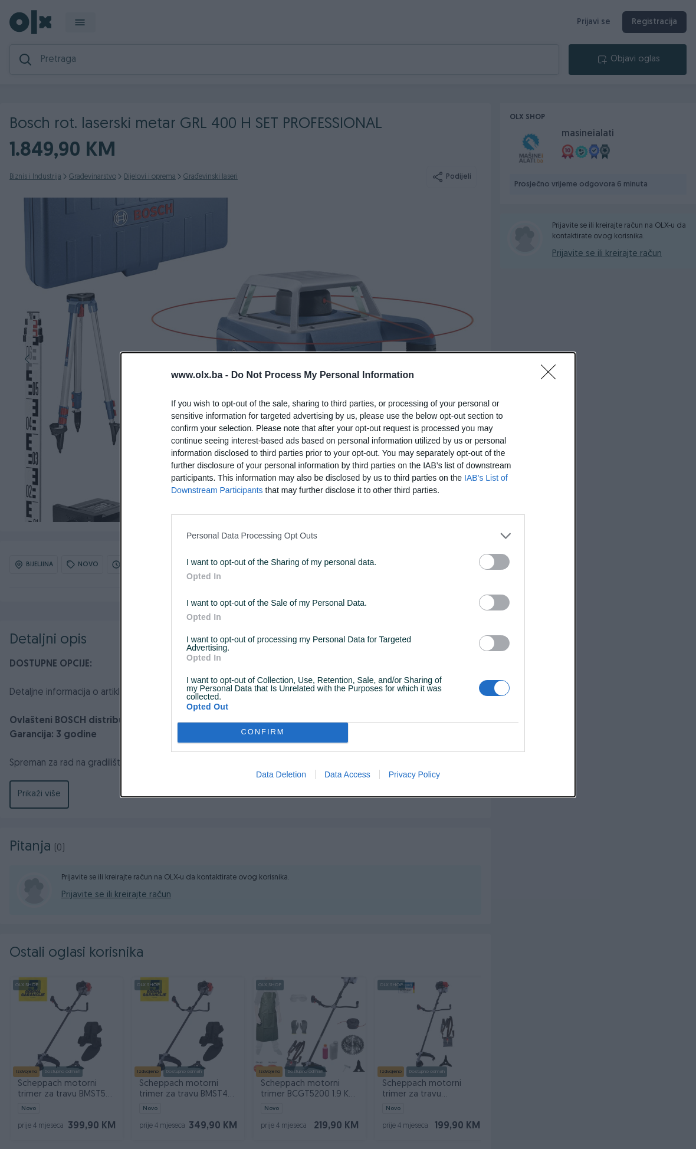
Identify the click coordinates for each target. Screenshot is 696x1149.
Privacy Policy (414, 774)
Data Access (347, 774)
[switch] (494, 562)
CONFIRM (263, 732)
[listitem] (348, 536)
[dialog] (348, 575)
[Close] (552, 376)
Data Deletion (281, 774)
